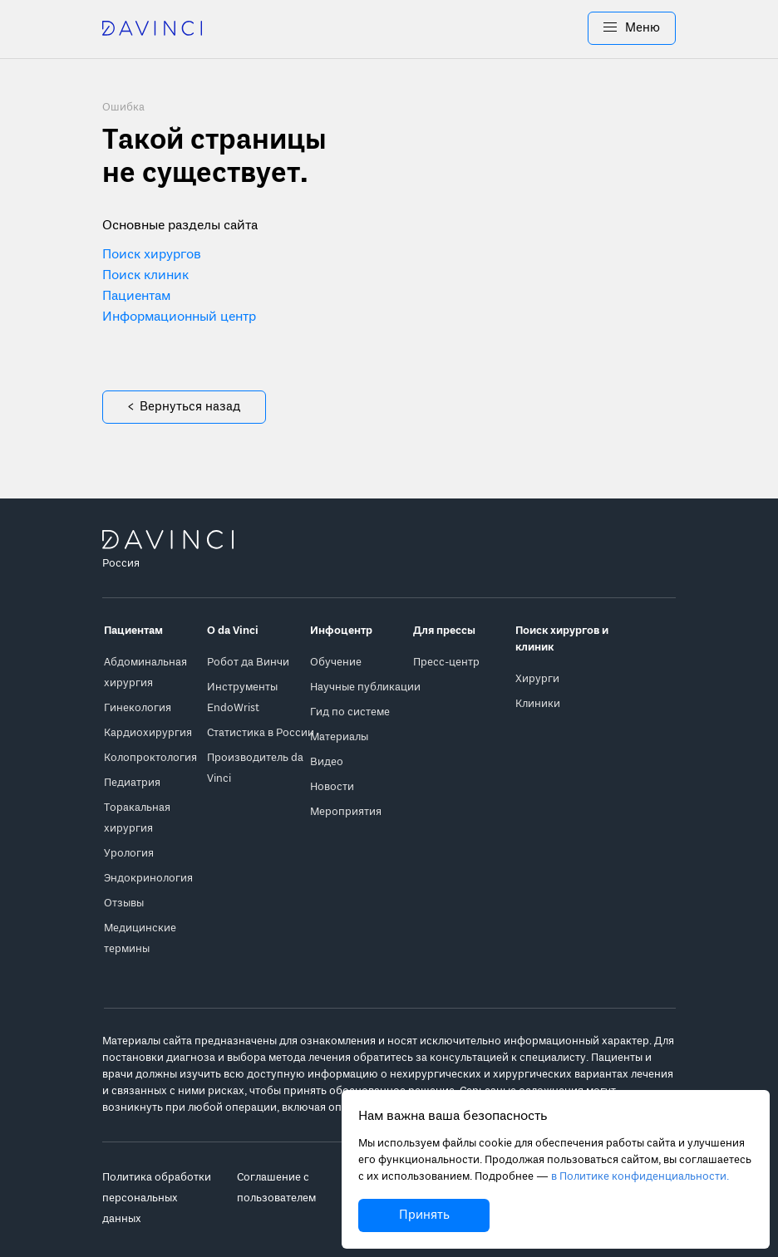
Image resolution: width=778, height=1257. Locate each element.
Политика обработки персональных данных (156, 1198)
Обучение (336, 663)
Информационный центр (179, 317)
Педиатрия (132, 783)
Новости (332, 787)
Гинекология (137, 708)
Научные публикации (365, 687)
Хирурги (537, 679)
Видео (326, 762)
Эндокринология (148, 879)
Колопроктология (150, 758)
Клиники (537, 704)
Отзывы (124, 903)
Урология (129, 854)
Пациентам (136, 296)
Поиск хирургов (151, 255)
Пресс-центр (446, 663)
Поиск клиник (145, 276)
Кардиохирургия (148, 733)
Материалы (339, 737)
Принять (424, 1215)
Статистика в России (260, 733)
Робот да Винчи (248, 663)
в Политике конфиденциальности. (640, 1177)
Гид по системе (350, 712)
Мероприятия (346, 812)
